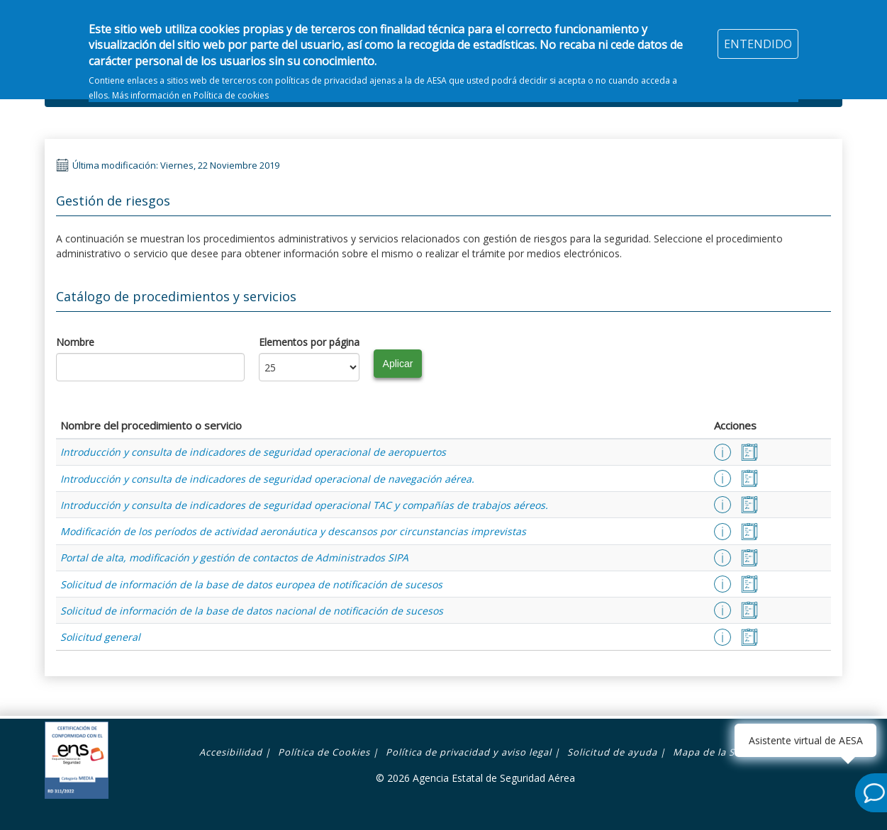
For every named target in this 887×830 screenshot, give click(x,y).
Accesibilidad (230, 752)
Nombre (75, 342)
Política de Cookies (324, 752)
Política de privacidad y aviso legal (469, 752)
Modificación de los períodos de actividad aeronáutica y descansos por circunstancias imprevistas (293, 531)
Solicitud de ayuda (612, 752)
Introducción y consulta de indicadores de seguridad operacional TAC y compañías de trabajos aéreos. (304, 505)
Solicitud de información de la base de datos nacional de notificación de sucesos (251, 610)
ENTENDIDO (758, 35)
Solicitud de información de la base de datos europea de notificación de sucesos (251, 584)
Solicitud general (100, 637)
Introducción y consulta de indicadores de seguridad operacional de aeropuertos (253, 452)
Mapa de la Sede (712, 752)
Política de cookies (231, 87)
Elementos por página (309, 342)
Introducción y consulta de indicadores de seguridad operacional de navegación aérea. (267, 479)
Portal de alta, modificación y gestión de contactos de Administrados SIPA (234, 557)
